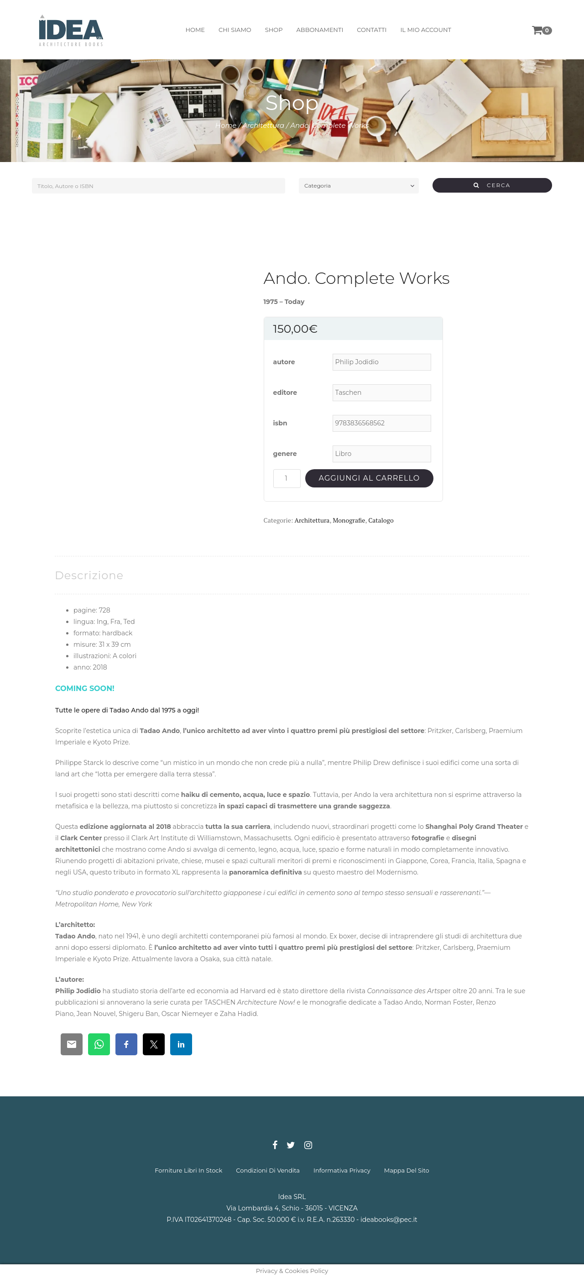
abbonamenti (317, 29)
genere (285, 454)
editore (285, 392)
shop (272, 29)
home (193, 29)
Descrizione (89, 575)
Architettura (263, 125)
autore (284, 362)
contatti (370, 29)
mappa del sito (406, 1170)
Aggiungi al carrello (369, 478)
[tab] (89, 575)
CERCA (492, 185)
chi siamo (233, 29)
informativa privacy (341, 1170)
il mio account (423, 29)
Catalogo (380, 520)
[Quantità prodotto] (287, 478)
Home (226, 125)
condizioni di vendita (268, 1170)
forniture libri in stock (188, 1170)
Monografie (349, 520)
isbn (280, 423)
